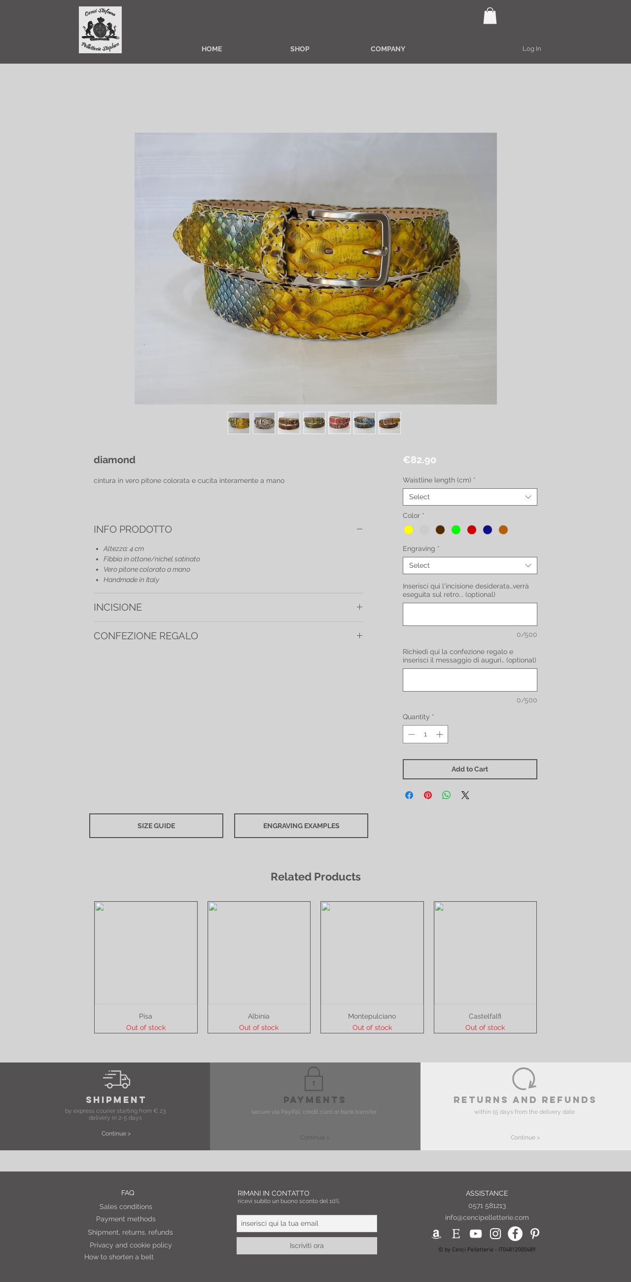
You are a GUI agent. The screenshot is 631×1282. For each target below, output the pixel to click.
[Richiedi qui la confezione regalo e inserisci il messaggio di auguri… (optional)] (470, 680)
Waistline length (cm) (439, 480)
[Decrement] (410, 734)
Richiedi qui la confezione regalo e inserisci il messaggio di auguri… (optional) (469, 656)
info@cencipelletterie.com (487, 1217)
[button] (490, 15)
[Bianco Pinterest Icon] (534, 1233)
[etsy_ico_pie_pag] (456, 1233)
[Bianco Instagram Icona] (495, 1233)
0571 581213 (487, 1205)
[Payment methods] (140, 1219)
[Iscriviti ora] (307, 1245)
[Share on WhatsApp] (447, 795)
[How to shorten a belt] (130, 1257)
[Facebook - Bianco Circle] (515, 1233)
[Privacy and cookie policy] (134, 1245)
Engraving (421, 548)
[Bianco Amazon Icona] (436, 1233)
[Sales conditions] (144, 1207)
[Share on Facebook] (409, 795)
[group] (315, 967)
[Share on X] (465, 795)
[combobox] (470, 497)
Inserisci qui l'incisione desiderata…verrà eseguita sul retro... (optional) (466, 590)
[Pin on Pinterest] (428, 795)
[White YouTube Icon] (475, 1233)
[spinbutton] (425, 734)
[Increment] (440, 734)
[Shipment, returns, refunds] (132, 1233)
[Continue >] (116, 1133)
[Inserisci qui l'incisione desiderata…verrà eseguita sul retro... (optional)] (470, 614)
